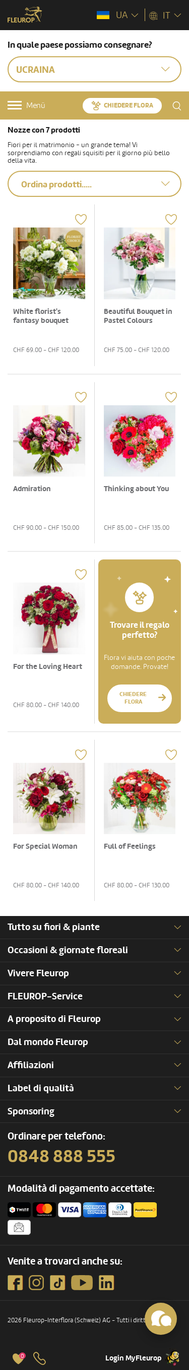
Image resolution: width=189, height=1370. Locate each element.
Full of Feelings (130, 846)
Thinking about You (136, 489)
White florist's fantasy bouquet (41, 316)
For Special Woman (45, 846)
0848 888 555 (61, 1157)
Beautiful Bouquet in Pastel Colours (138, 316)
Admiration (32, 489)
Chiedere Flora (128, 105)
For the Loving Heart (47, 666)
